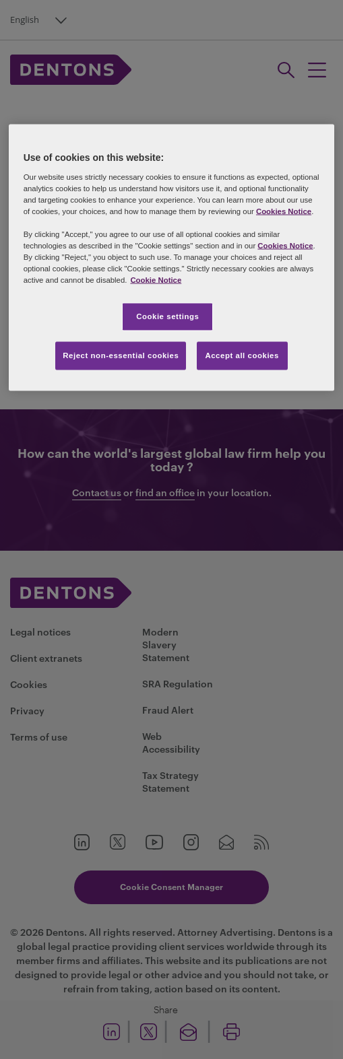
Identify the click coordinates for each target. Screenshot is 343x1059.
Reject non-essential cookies (121, 355)
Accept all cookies (242, 355)
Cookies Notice (283, 211)
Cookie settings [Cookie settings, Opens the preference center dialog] (167, 316)
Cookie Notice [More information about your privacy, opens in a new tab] (155, 280)
